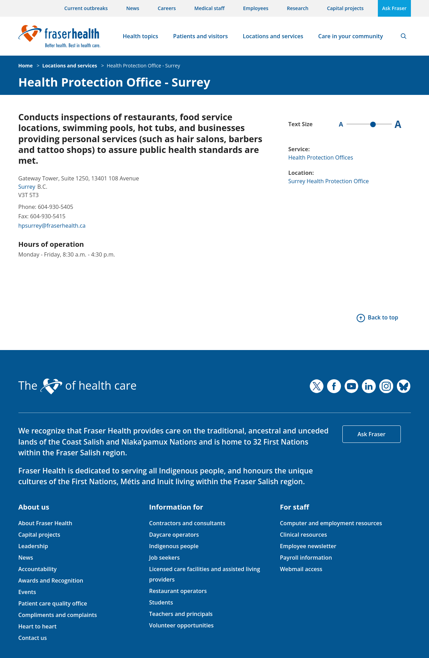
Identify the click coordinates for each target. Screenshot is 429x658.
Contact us (32, 638)
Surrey (26, 186)
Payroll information (306, 557)
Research (298, 8)
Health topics (140, 36)
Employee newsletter (308, 546)
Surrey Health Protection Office (328, 181)
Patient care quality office (52, 603)
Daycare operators (174, 534)
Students (161, 602)
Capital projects (345, 8)
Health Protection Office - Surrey (143, 65)
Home (25, 65)
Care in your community (350, 36)
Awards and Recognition (51, 580)
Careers (167, 8)
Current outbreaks (86, 8)
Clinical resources (303, 534)
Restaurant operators (178, 591)
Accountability (37, 569)
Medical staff (209, 8)
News (132, 8)
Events (27, 592)
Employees (256, 8)
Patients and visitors (200, 36)
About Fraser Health (45, 523)
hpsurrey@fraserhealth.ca (52, 225)
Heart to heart (37, 626)
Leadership (33, 546)
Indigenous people (173, 546)
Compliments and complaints (57, 615)
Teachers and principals (181, 614)
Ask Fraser (394, 8)
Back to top (383, 317)
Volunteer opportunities (181, 625)
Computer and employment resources (331, 523)
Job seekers (164, 557)
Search (403, 36)
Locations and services (273, 36)
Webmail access (301, 569)
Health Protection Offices (320, 157)
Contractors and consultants (187, 523)
